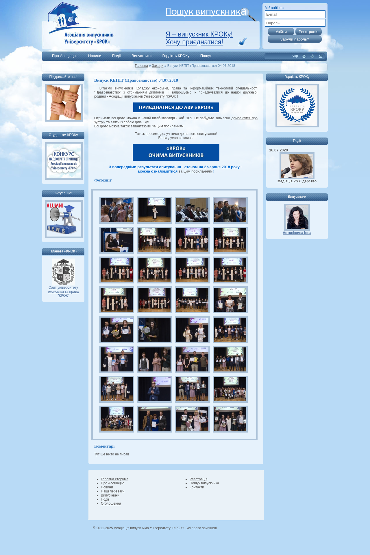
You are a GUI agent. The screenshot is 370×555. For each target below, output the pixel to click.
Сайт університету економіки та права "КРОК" (63, 290)
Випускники (141, 56)
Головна (141, 66)
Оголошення (111, 503)
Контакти (197, 487)
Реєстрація (198, 479)
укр (295, 56)
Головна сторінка (114, 479)
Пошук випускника (204, 483)
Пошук (206, 56)
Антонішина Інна (297, 233)
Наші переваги (112, 491)
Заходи (157, 66)
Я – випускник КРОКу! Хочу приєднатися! (199, 38)
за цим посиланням (167, 126)
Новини (94, 56)
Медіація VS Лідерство (297, 181)
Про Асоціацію (64, 56)
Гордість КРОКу (176, 56)
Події (116, 56)
